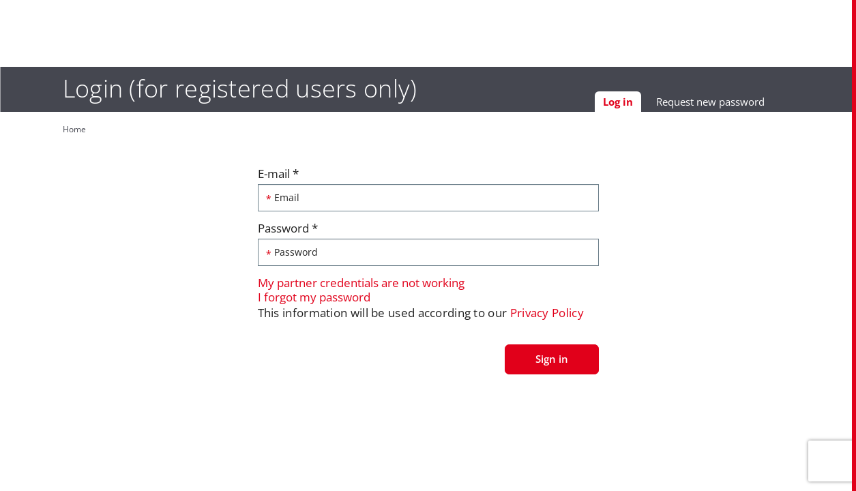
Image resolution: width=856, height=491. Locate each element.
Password (288, 231)
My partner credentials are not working (361, 286)
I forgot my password (314, 300)
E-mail (278, 176)
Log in (640, 106)
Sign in (551, 361)
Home (56, 129)
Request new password (729, 104)
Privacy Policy (547, 316)
